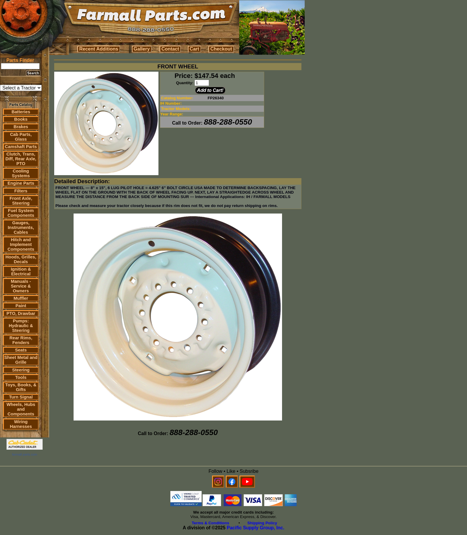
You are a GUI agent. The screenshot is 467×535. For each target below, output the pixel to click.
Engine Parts (20, 183)
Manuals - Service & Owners (21, 286)
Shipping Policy (262, 523)
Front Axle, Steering (21, 200)
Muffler (21, 298)
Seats (21, 350)
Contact (170, 48)
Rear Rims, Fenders (21, 340)
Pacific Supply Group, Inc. (255, 527)
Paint (20, 305)
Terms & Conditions (210, 523)
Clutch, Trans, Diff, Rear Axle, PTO (20, 159)
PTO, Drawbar (21, 313)
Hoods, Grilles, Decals (20, 259)
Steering (21, 370)
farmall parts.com (24, 454)
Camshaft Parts (21, 146)
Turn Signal (21, 397)
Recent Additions (98, 48)
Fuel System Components (20, 213)
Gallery (142, 48)
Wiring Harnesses (21, 424)
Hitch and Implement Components (20, 244)
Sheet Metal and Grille (21, 360)
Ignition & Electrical (21, 271)
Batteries (21, 111)
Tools (21, 377)
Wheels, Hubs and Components (21, 409)
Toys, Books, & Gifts (21, 387)
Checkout (221, 48)
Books (21, 119)
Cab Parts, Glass (21, 137)
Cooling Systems (21, 173)
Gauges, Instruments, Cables (21, 227)
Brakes (21, 126)
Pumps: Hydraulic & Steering (21, 326)
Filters (20, 191)
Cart (194, 48)
